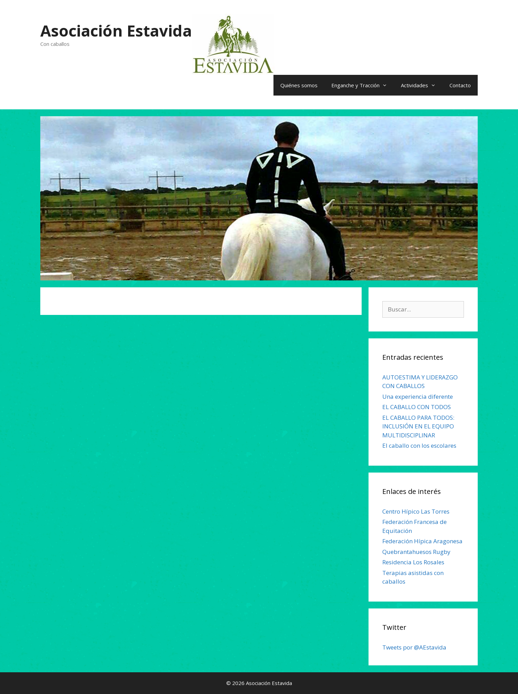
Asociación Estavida (116, 30)
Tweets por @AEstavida (414, 647)
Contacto (460, 85)
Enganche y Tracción (362, 85)
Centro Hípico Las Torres (415, 511)
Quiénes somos (299, 85)
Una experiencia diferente (417, 396)
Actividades (422, 85)
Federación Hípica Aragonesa (422, 541)
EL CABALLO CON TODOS (416, 407)
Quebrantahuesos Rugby (416, 552)
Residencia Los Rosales (413, 562)
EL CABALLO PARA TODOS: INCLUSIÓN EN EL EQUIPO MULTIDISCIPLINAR (418, 426)
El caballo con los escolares (419, 445)
